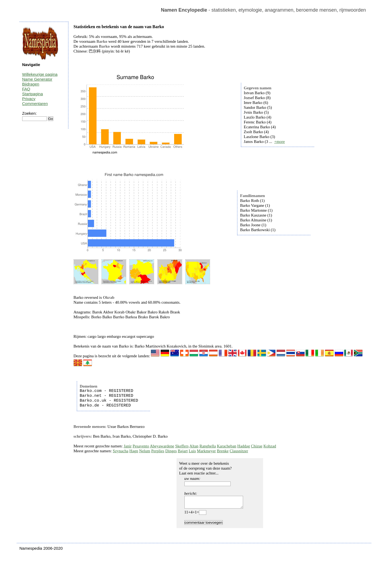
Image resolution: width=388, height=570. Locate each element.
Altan (194, 446)
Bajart (183, 451)
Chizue (257, 446)
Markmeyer (206, 451)
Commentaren (35, 103)
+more (279, 141)
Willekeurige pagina (40, 74)
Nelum (144, 451)
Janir (128, 446)
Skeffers (182, 446)
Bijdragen (30, 84)
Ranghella (208, 446)
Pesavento (140, 446)
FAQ (26, 89)
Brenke (222, 451)
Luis (192, 451)
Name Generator (37, 79)
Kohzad (269, 446)
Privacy (28, 98)
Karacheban (226, 446)
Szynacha (120, 451)
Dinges (171, 451)
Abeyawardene (162, 446)
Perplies (157, 451)
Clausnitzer (239, 451)
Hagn (133, 451)
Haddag (243, 446)
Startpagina (32, 93)
